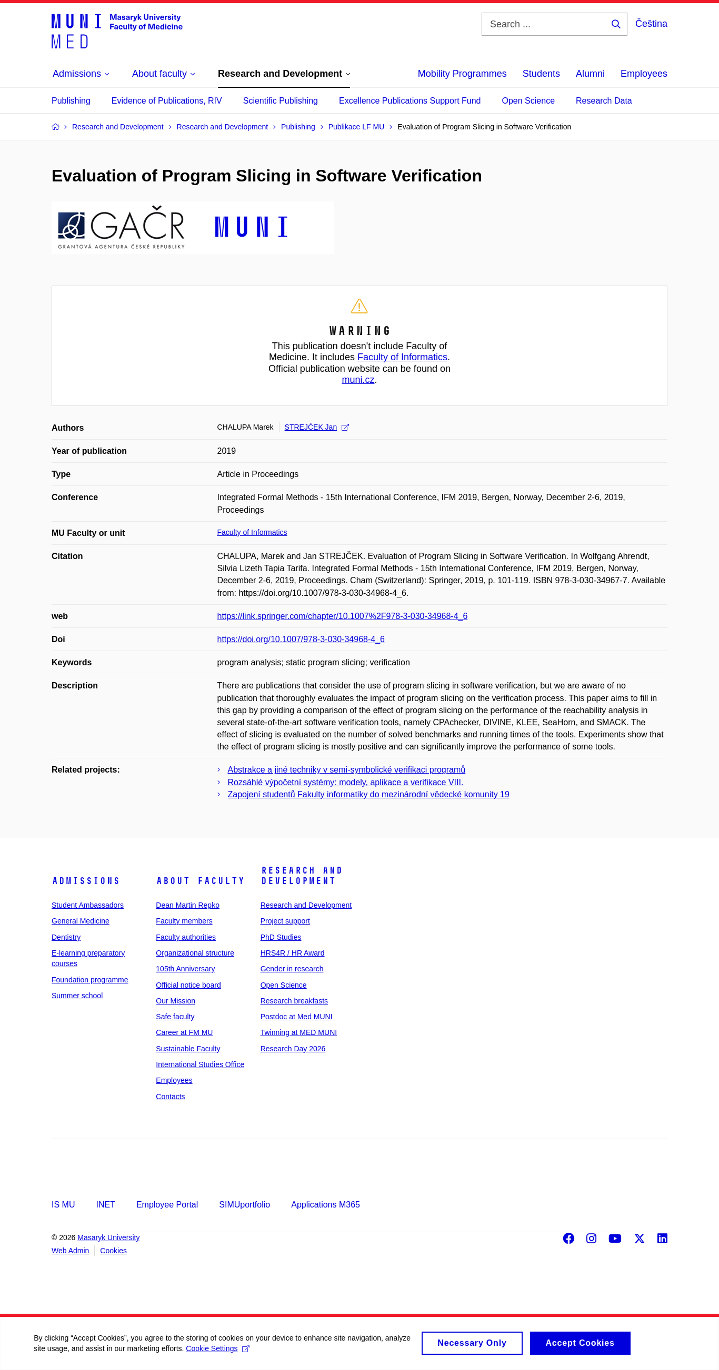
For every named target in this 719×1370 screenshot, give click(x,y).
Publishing (71, 100)
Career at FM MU (184, 1032)
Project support (285, 921)
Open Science (528, 100)
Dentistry (66, 937)
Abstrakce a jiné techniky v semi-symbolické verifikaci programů (347, 769)
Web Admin (70, 1250)
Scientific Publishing (280, 100)
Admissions (86, 881)
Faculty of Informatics (402, 357)
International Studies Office (200, 1064)
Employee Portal (167, 1204)
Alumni (590, 73)
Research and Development (302, 876)
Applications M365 (325, 1204)
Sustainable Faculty (188, 1048)
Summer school (77, 995)
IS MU (63, 1204)
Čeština (651, 23)
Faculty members (184, 921)
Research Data (604, 100)
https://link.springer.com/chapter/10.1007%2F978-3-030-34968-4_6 (342, 616)
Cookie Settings (248, 1351)
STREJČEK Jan (317, 427)
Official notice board (188, 985)
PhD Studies (281, 937)
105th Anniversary (185, 969)
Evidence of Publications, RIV (167, 100)
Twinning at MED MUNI (299, 1032)
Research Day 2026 (293, 1048)
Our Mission (175, 1001)
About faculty (200, 881)
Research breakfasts (294, 1001)
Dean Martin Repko (187, 905)
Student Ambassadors (88, 905)
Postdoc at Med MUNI (297, 1016)
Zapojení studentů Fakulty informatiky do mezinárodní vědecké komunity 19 (369, 794)
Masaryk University (108, 1237)
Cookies (113, 1250)
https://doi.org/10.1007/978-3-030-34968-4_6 (301, 639)
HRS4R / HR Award (293, 953)
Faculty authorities (186, 937)
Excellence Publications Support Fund (410, 100)
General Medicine (80, 921)
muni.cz (358, 379)
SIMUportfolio (244, 1204)
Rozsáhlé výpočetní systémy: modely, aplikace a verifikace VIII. (346, 782)
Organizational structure (195, 953)
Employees (644, 73)
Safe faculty (175, 1016)
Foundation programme (90, 980)
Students (541, 73)
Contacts (170, 1096)
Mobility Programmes (462, 73)
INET (105, 1204)
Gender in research (292, 969)
